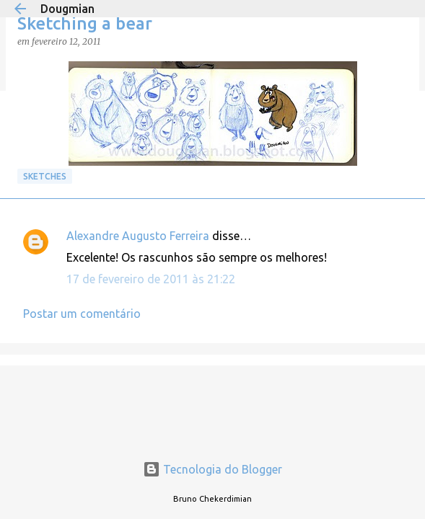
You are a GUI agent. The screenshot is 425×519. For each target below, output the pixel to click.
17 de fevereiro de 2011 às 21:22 (150, 278)
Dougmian (67, 8)
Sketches (44, 176)
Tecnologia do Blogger (212, 469)
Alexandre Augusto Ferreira (137, 235)
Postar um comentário (82, 313)
